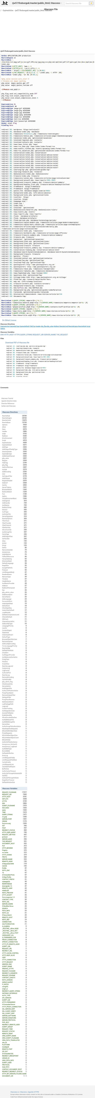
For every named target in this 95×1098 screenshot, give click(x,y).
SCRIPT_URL (14, 946)
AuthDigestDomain (14, 711)
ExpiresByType (14, 326)
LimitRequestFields (14, 758)
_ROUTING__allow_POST (14, 933)
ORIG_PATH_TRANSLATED (14, 1040)
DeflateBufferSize (14, 753)
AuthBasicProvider (14, 583)
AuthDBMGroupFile (14, 722)
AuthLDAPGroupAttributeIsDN (14, 773)
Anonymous (14, 552)
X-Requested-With (14, 864)
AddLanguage (14, 599)
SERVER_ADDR (14, 839)
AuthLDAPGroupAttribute (14, 778)
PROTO (14, 857)
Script (88, 326)
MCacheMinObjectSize (14, 731)
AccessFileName (14, 713)
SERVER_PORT (14, 819)
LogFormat (14, 670)
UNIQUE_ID (14, 1058)
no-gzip (14, 817)
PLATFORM (14, 1045)
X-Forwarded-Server (14, 1004)
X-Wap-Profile (14, 877)
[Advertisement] (47, 29)
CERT (14, 957)
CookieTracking (14, 708)
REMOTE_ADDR (14, 861)
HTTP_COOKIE (14, 855)
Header (38, 326)
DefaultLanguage (14, 563)
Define (14, 548)
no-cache (14, 852)
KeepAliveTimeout (14, 780)
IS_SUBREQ (14, 926)
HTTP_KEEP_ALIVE (14, 955)
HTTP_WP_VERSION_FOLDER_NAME (14, 1074)
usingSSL (14, 987)
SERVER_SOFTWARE (14, 1016)
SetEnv (2, 328)
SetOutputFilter (14, 476)
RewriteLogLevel (14, 666)
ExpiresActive (8, 10)
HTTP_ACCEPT (14, 895)
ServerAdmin (14, 686)
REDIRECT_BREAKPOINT (14, 1056)
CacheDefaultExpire (14, 767)
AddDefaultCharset (14, 456)
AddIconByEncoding (14, 644)
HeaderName (14, 581)
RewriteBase (14, 422)
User (14, 474)
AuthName (14, 505)
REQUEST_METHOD (14, 835)
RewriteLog (14, 675)
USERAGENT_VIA (14, 935)
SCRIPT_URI (14, 1000)
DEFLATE (14, 799)
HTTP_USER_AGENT (14, 832)
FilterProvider (14, 523)
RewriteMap (14, 648)
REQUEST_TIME (14, 1029)
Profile (14, 868)
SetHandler (14, 539)
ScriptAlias (14, 664)
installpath (14, 1047)
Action (14, 543)
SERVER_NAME (50, 335)
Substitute (14, 632)
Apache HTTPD (33, 1092)
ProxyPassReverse (14, 700)
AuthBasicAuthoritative (14, 657)
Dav (14, 590)
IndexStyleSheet (14, 603)
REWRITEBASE (14, 884)
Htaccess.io (14, 1092)
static (14, 810)
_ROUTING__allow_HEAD (14, 928)
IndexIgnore (14, 501)
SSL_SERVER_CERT (14, 1009)
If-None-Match (14, 915)
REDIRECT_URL (14, 951)
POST (14, 828)
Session (14, 510)
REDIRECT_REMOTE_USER (14, 1025)
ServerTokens (14, 487)
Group (14, 545)
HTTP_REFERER (14, 848)
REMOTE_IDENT (14, 1033)
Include (14, 469)
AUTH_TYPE (14, 995)
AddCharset (14, 478)
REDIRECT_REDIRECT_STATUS (14, 1071)
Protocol (14, 570)
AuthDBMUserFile (14, 720)
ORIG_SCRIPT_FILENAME (14, 1038)
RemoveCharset (14, 641)
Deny (14, 429)
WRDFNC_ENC (14, 964)
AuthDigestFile (14, 688)
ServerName (14, 597)
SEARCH (14, 908)
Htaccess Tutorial (7, 398)
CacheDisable (14, 679)
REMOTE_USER (14, 888)
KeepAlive (14, 565)
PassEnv (14, 662)
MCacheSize (14, 740)
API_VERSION (14, 998)
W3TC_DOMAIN (14, 980)
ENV (2, 335)
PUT (14, 846)
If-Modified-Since (14, 906)
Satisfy (14, 485)
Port (14, 494)
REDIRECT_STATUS (14, 830)
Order (14, 434)
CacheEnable (14, 762)
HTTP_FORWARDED (14, 1002)
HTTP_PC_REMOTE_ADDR (14, 944)
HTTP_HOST (9, 335)
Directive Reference (7, 403)
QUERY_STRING (26, 335)
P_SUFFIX (14, 984)
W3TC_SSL (14, 902)
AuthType (14, 512)
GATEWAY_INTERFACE (14, 993)
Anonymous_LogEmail (14, 746)
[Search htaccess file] (77, 3)
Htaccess (23, 1092)
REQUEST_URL (14, 949)
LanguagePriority (14, 626)
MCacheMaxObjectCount (14, 737)
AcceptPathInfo (14, 568)
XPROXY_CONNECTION (14, 942)
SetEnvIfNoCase (14, 467)
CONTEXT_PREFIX (14, 879)
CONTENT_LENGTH (14, 978)
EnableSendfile (14, 715)
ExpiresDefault (24, 326)
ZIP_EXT (14, 1051)
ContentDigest (14, 630)
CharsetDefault (14, 617)
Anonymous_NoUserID (14, 744)
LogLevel (14, 706)
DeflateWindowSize (14, 782)
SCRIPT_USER (14, 1062)
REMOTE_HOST (14, 917)
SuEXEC (14, 775)
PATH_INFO (14, 911)
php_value (50, 326)
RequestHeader (14, 481)
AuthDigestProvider (14, 655)
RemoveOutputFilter (14, 695)
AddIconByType (14, 624)
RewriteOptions (14, 519)
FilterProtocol (14, 525)
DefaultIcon (14, 606)
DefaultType (14, 637)
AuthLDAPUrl (14, 673)
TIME (14, 812)
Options (14, 425)
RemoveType (14, 577)
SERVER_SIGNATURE (14, 1018)
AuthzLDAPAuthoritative (14, 691)
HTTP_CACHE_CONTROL (14, 953)
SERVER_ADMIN (14, 904)
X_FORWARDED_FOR (14, 937)
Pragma (14, 850)
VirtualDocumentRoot (14, 498)
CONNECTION (14, 922)
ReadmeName (14, 574)
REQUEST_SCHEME (14, 975)
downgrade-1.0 (14, 886)
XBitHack (14, 619)
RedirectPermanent (14, 588)
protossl (14, 837)
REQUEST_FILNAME (14, 971)
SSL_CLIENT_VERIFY (14, 1011)
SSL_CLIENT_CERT (14, 1013)
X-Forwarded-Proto (14, 875)
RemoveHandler (14, 550)
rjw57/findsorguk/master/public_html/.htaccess (33, 10)
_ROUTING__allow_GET (14, 931)
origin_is (14, 989)
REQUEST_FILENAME (14, 792)
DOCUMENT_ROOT (14, 844)
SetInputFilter (14, 697)
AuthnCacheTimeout (14, 771)
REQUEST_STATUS (14, 1031)
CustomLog (14, 668)
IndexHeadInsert (14, 635)
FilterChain (14, 521)
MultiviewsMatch (14, 702)
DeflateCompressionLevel (14, 615)
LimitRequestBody (14, 572)
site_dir (14, 1042)
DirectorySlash (14, 561)
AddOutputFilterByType (14, 449)
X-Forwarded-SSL (14, 1054)
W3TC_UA (14, 913)
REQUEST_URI (38, 335)
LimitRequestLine (14, 764)
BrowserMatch (14, 489)
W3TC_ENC (14, 870)
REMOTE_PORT (14, 1049)
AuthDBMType (14, 749)
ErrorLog (14, 755)
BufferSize (14, 769)
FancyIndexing (14, 559)
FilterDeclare (14, 527)
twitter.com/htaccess (8, 406)
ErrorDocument (14, 438)
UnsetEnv (14, 653)
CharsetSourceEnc (14, 621)
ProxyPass (14, 659)
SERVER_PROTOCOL (14, 1020)
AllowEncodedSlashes (14, 717)
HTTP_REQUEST (14, 962)
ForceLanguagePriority (14, 646)
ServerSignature (14, 516)
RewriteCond (64, 326)
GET (14, 826)
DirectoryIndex (14, 451)
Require (14, 460)
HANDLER (14, 890)
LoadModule (14, 612)
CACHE (14, 866)
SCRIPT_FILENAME (14, 806)
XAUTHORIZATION (14, 924)
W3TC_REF (14, 919)
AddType (14, 447)
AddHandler (14, 503)
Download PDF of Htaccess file (17, 343)
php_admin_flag (14, 682)
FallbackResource (14, 557)
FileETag (32, 326)
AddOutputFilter (14, 536)
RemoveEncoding (14, 677)
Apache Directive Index (9, 401)
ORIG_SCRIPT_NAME (14, 1036)
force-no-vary (14, 823)
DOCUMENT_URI (13, 1076)
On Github (6, 320)
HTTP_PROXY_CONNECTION (14, 1007)
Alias (14, 541)
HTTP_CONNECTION (14, 960)
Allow (14, 427)
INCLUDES (14, 808)
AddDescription (14, 594)
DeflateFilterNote (14, 650)
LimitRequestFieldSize (14, 760)
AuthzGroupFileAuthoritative (14, 726)
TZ (14, 873)
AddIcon (14, 586)
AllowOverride (14, 530)
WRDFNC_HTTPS (14, 969)
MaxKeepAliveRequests (14, 729)
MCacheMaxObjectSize (14, 735)
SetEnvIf (14, 483)
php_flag (44, 326)
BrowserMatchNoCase (14, 639)
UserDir (14, 628)
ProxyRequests (14, 733)
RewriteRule (82, 326)
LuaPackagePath (14, 704)
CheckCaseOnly (14, 684)
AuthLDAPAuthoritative (14, 742)
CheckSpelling (14, 608)
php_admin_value (14, 592)
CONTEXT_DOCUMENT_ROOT (14, 1069)
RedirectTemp (14, 507)
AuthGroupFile (14, 532)
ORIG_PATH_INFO (14, 1060)
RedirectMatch (14, 492)
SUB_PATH (14, 1067)
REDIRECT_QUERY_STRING (14, 991)
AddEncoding (14, 472)
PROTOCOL (14, 1065)
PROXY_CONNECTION (14, 940)
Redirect (56, 326)
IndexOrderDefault (14, 610)
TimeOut (14, 579)
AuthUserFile (14, 514)
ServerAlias (14, 724)
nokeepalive (14, 881)
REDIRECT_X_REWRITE (14, 973)
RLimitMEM (14, 751)
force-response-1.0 (14, 897)
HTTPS (17, 335)
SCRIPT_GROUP (14, 1027)
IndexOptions (14, 554)
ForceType (14, 534)
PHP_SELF (14, 1022)
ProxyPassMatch (14, 693)
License (13, 320)
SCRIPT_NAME (14, 966)
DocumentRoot (14, 601)
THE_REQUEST (62, 335)
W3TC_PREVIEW (14, 893)
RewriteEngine (73, 326)
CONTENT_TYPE (14, 899)
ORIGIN (14, 821)
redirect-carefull (14, 982)
